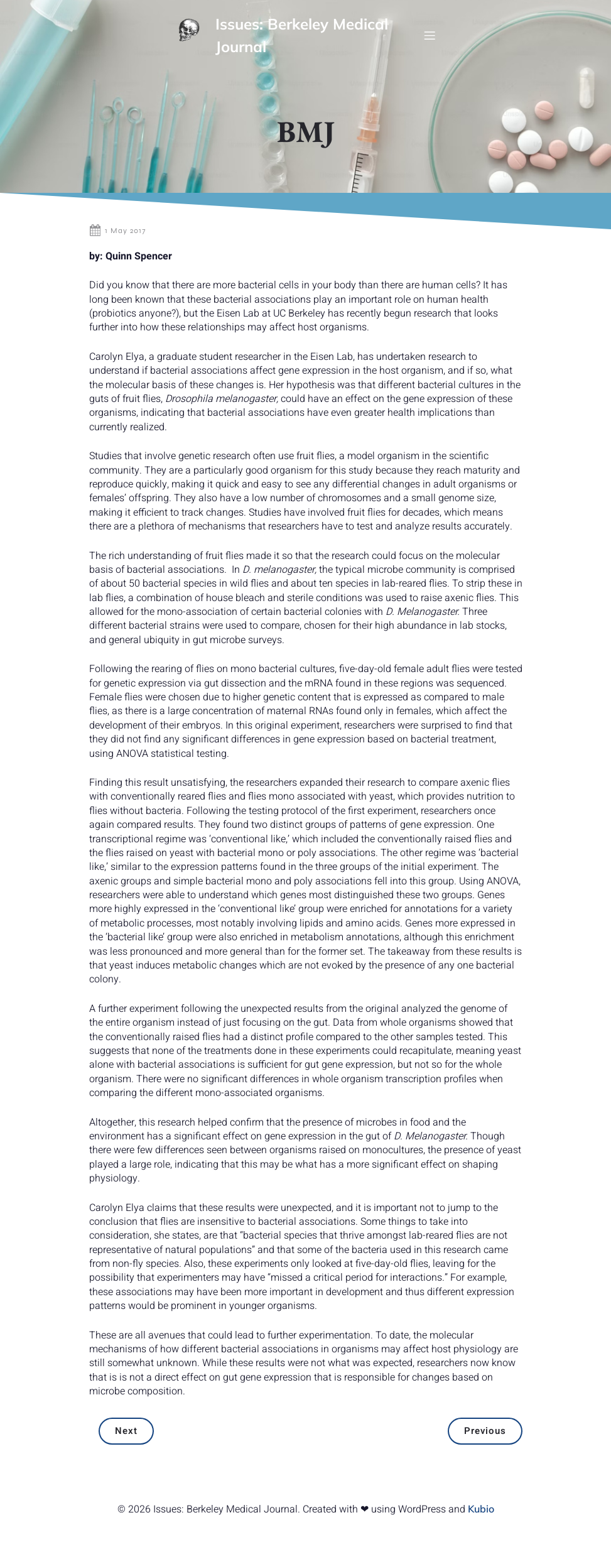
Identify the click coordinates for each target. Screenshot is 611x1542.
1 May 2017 (117, 243)
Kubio (481, 1522)
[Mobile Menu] (429, 41)
